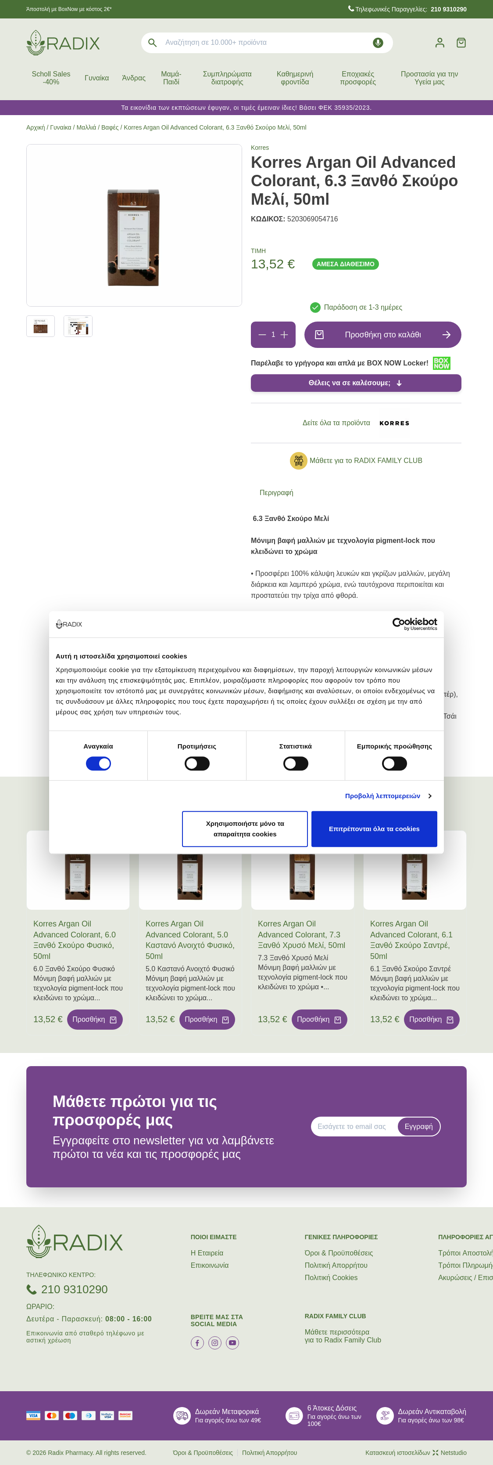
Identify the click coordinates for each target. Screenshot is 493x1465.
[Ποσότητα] (273, 335)
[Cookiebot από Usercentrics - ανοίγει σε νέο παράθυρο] (399, 624)
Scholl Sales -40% (51, 78)
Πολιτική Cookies (331, 1277)
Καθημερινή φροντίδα (295, 78)
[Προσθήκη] (284, 334)
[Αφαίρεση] (262, 334)
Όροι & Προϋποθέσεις (339, 1253)
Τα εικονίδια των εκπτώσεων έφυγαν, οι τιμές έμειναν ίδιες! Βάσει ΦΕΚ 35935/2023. (246, 107)
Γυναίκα (97, 78)
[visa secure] (109, 1415)
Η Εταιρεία (207, 1253)
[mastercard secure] (127, 1415)
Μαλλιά (86, 127)
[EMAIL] (357, 1127)
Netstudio (449, 1452)
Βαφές (110, 127)
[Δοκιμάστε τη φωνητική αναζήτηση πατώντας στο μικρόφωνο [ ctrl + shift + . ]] (378, 43)
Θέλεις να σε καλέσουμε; (350, 383)
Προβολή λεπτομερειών (383, 795)
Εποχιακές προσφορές (358, 78)
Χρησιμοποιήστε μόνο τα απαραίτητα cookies (245, 829)
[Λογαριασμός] (440, 43)
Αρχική (35, 127)
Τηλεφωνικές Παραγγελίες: (411, 9)
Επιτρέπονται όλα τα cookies (374, 828)
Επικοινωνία (210, 1265)
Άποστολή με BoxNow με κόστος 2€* (69, 9)
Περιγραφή (276, 492)
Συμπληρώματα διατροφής (227, 78)
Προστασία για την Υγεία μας (429, 78)
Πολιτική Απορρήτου (336, 1265)
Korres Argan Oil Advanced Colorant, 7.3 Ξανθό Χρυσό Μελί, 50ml (301, 934)
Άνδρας (134, 78)
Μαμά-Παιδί (171, 78)
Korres (260, 147)
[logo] (63, 42)
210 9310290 (74, 1289)
